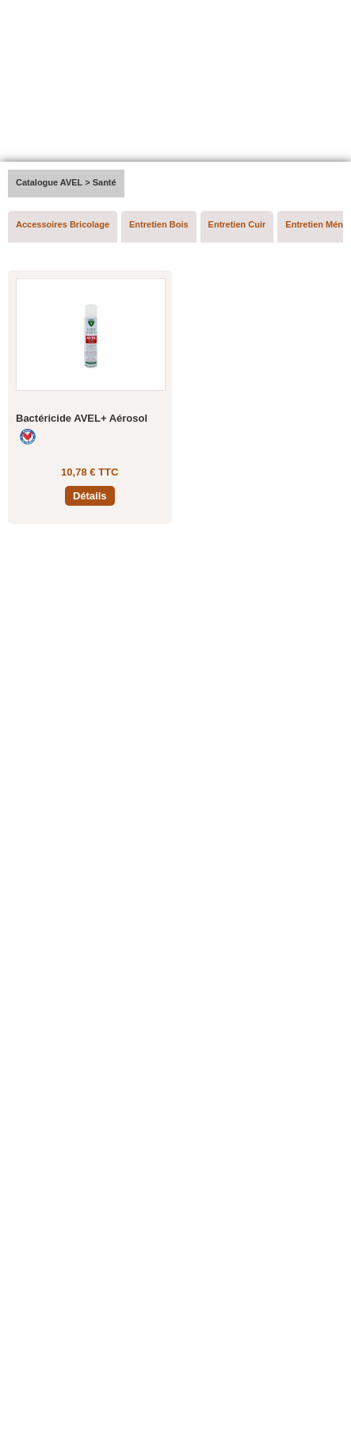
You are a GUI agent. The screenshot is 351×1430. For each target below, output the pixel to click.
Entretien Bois (159, 224)
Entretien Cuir (237, 224)
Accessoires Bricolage (62, 224)
